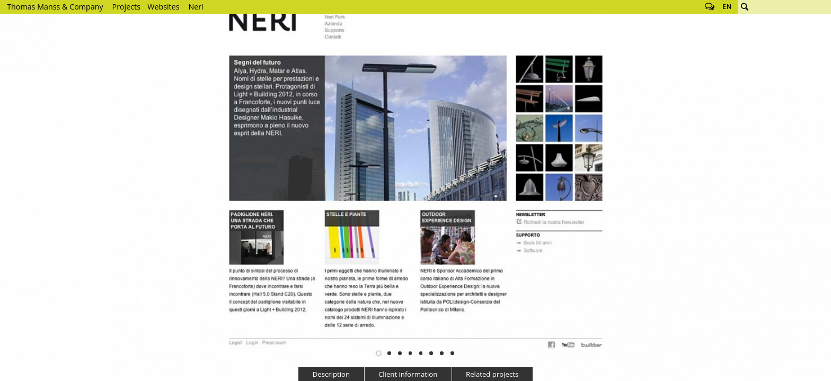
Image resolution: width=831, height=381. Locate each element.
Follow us (710, 7)
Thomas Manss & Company (55, 7)
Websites (163, 7)
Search (745, 7)
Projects (126, 7)
